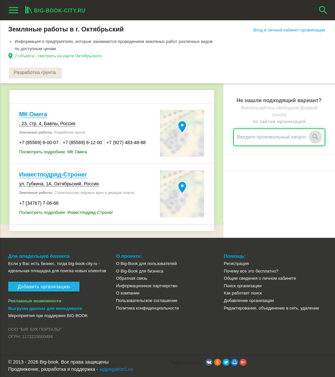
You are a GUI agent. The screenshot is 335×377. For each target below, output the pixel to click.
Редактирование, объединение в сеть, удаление (271, 308)
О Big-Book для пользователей (146, 263)
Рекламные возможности (35, 300)
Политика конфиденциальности (147, 308)
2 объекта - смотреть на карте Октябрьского (58, 55)
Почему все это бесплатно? (251, 271)
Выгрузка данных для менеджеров (45, 308)
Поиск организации (242, 285)
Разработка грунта (35, 72)
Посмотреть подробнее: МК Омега (53, 151)
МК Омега (33, 114)
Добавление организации (249, 300)
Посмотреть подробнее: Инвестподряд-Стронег (66, 212)
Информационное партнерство (146, 285)
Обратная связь (132, 278)
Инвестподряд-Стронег (53, 174)
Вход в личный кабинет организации (289, 30)
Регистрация (236, 263)
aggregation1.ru (116, 369)
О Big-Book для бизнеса (140, 271)
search (323, 10)
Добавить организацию (44, 286)
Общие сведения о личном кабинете (260, 278)
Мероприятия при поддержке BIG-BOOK (48, 315)
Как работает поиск (243, 293)
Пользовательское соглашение (146, 300)
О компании (128, 293)
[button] (209, 362)
